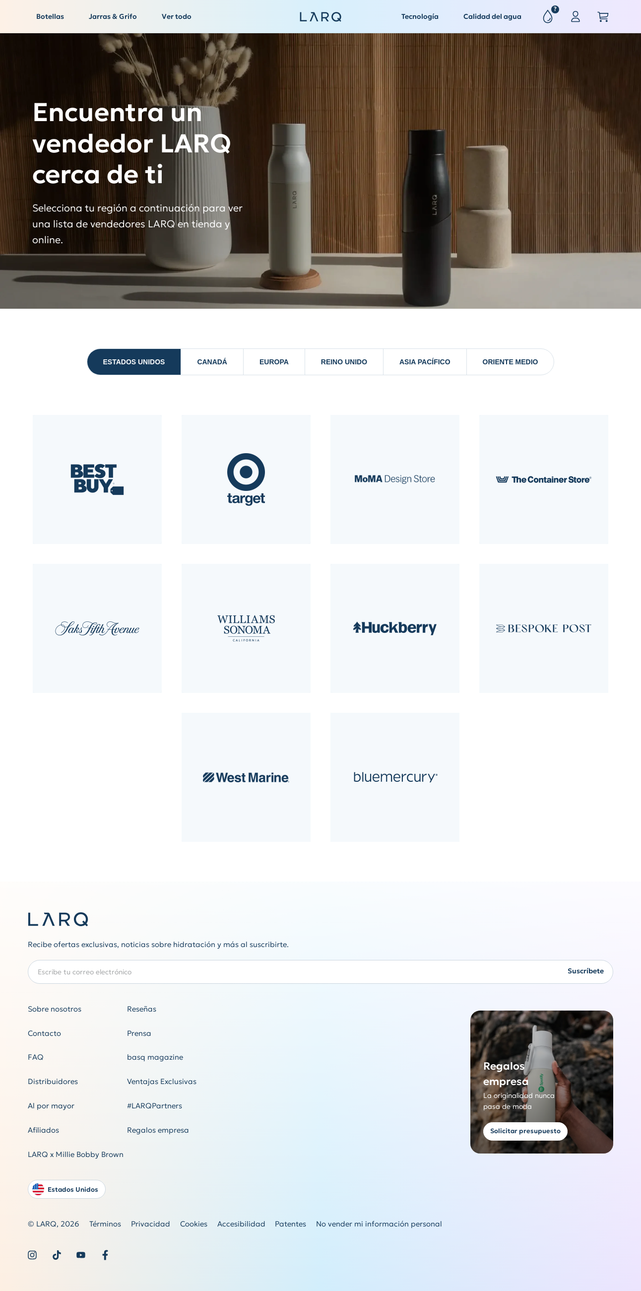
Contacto (44, 1033)
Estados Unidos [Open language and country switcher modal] (65, 1189)
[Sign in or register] (575, 17)
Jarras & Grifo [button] (113, 16)
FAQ (36, 1057)
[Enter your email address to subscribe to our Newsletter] (320, 971)
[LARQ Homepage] (320, 17)
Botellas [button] (50, 16)
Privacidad (150, 1223)
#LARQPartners (154, 1105)
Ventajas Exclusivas (161, 1081)
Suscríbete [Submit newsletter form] (586, 970)
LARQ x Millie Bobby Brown (76, 1154)
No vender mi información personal (379, 1223)
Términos (105, 1223)
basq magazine (155, 1057)
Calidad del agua (492, 16)
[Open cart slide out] (603, 17)
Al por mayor (51, 1105)
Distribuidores (53, 1081)
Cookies (193, 1223)
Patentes (290, 1223)
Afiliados (43, 1130)
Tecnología (420, 16)
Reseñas (141, 1009)
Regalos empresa (158, 1130)
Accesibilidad (241, 1223)
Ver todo (177, 16)
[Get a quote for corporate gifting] (541, 1082)
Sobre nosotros (54, 1009)
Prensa (139, 1033)
